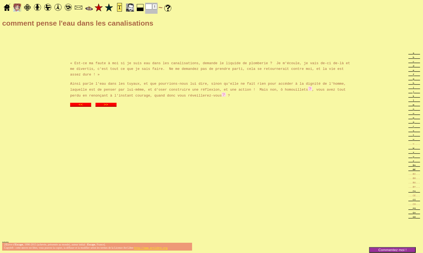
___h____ (414, 83)
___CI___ (414, 199)
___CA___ (414, 191)
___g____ (414, 79)
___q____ (414, 122)
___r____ (414, 126)
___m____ (414, 105)
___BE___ (414, 169)
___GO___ (414, 217)
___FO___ (414, 208)
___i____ (414, 87)
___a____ (414, 53)
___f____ (414, 74)
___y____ (414, 156)
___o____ (414, 113)
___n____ (414, 109)
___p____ (414, 117)
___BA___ (414, 165)
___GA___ (414, 212)
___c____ (414, 61)
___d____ (414, 66)
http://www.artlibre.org (151, 248)
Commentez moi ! (392, 250)
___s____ (414, 130)
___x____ (414, 152)
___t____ (414, 135)
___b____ (414, 57)
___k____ (414, 96)
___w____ (414, 148)
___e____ (414, 70)
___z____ (414, 161)
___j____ (414, 92)
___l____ (414, 100)
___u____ (414, 139)
